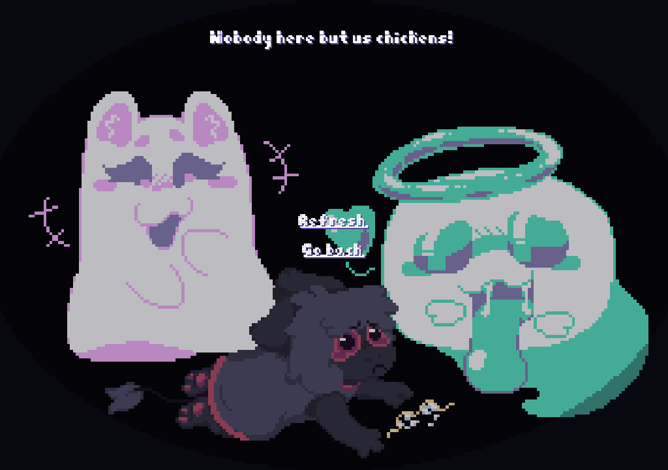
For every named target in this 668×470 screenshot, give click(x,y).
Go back (334, 245)
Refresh (334, 215)
